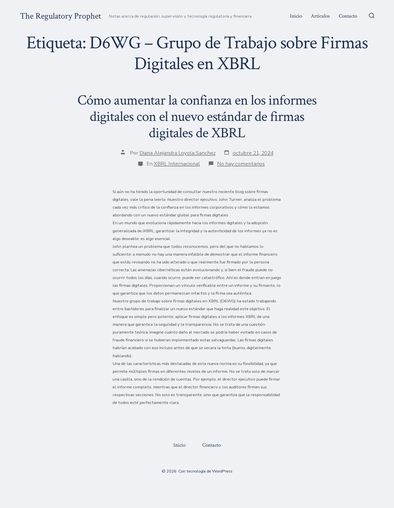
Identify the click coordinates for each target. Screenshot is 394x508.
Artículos (320, 16)
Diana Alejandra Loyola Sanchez (177, 152)
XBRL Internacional (177, 163)
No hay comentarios (241, 163)
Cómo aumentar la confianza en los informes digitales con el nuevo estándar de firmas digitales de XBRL (197, 116)
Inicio (296, 16)
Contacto (348, 16)
